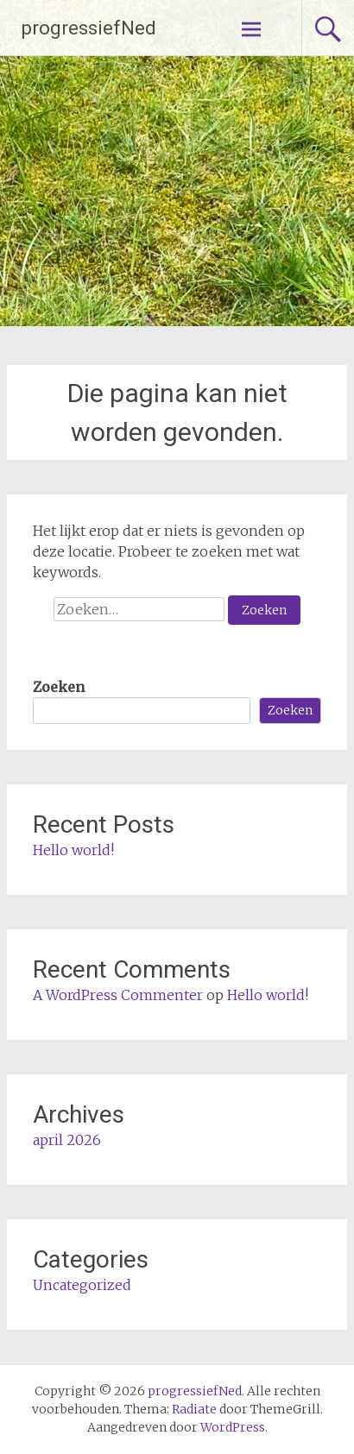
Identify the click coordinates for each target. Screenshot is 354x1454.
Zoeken (59, 687)
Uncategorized (82, 1284)
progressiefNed (89, 28)
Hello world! (73, 850)
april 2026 (67, 1140)
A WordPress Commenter (118, 995)
